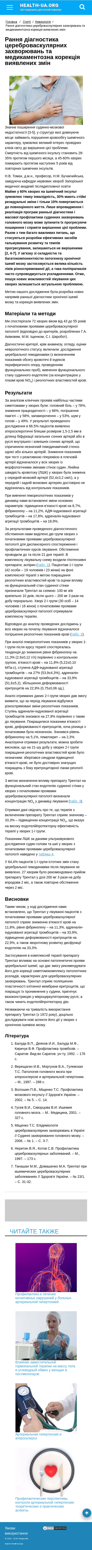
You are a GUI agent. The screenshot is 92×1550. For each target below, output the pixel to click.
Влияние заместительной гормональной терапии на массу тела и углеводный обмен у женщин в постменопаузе (46, 1343)
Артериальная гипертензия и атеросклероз (46, 1411)
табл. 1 (43, 565)
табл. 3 (75, 801)
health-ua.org (44, 7)
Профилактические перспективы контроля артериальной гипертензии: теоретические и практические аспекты (46, 1480)
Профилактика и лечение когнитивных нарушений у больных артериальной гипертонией (46, 1273)
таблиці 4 (46, 854)
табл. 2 (76, 634)
